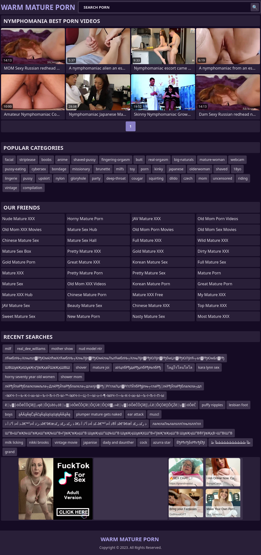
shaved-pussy (85, 159)
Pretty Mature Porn (85, 273)
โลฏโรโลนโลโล (179, 367)
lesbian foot (238, 404)
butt (139, 159)
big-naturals (184, 159)
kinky (159, 169)
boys (9, 414)
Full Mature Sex (212, 262)
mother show (62, 348)
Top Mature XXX (212, 305)
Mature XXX (13, 273)
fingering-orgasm (115, 159)
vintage (11, 187)
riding (243, 178)
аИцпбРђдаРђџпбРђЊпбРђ (138, 367)
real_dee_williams (31, 348)
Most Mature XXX (213, 316)
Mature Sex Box (16, 251)
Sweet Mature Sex (18, 316)
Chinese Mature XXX (151, 305)
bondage (59, 169)
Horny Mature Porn (85, 218)
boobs (46, 159)
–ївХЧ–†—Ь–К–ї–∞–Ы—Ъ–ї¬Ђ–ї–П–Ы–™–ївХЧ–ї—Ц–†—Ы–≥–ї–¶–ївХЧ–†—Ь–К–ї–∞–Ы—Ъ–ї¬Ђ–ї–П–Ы (84, 395)
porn (145, 169)
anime (63, 159)
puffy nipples (212, 404)
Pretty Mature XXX (84, 251)
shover (81, 367)
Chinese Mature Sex (20, 240)
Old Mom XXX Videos (86, 284)
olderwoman (199, 169)
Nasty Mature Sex (149, 316)
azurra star (162, 442)
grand (10, 451)
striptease (27, 159)
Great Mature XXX (83, 262)
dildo (173, 178)
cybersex (39, 169)
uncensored (222, 178)
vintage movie (66, 442)
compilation (32, 187)
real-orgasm (158, 159)
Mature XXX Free (148, 294)
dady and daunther (118, 442)
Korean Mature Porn (151, 284)
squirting (156, 178)
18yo (237, 169)
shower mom (71, 376)
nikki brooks (39, 442)
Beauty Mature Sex (84, 305)
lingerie (11, 178)
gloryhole (78, 178)
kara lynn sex (209, 367)
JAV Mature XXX (147, 218)
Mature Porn (209, 273)
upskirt (44, 178)
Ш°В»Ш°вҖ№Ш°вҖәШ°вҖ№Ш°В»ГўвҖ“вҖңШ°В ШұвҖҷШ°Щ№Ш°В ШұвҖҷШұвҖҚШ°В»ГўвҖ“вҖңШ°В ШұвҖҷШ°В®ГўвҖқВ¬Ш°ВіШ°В (118, 433)
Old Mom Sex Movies (217, 229)
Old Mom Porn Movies (153, 229)
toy (132, 169)
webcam (237, 159)
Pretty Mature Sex (149, 273)
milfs (120, 169)
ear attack (136, 414)
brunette (103, 169)
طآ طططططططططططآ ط (230, 442)
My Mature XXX (212, 294)
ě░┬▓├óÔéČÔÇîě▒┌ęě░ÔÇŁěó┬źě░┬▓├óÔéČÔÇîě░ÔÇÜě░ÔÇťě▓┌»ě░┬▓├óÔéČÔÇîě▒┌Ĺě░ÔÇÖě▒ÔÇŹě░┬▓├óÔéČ (100, 404)
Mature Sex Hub (82, 229)
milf (8, 348)
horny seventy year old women (30, 376)
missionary (81, 169)
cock (143, 442)
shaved (221, 169)
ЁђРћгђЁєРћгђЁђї (191, 442)
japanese (176, 169)
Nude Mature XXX (18, 218)
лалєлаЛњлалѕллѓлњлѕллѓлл (176, 423)
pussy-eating (15, 169)
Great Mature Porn (215, 284)
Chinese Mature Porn (86, 294)
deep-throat (116, 178)
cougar (137, 178)
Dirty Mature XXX (213, 251)
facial (9, 159)
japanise (90, 442)
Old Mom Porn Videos (218, 218)
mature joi (101, 367)
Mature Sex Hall (82, 240)
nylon (60, 178)
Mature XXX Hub (17, 294)
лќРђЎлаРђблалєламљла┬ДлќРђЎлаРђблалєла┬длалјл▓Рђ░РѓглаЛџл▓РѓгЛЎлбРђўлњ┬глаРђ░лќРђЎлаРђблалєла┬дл (103, 386)
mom (203, 178)
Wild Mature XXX (213, 240)
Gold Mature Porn (18, 262)
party (96, 178)
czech (188, 178)
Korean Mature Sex (150, 262)
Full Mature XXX (147, 240)
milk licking (14, 442)
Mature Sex (12, 284)
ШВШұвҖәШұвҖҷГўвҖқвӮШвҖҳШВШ (37, 367)
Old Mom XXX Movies (21, 229)
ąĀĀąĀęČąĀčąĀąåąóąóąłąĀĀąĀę (44, 414)
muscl (154, 414)
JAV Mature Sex (16, 305)
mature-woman (212, 159)
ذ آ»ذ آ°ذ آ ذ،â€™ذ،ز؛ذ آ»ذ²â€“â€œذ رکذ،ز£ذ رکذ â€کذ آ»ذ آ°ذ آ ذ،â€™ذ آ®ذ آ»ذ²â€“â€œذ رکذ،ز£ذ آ (75, 423)
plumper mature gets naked (99, 414)
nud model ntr (90, 348)
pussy (28, 178)
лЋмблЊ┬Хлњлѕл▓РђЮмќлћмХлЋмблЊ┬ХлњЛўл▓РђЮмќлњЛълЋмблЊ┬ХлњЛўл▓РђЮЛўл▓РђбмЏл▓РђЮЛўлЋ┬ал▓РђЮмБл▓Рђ (114, 358)
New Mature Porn (83, 316)
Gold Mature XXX (148, 251)
